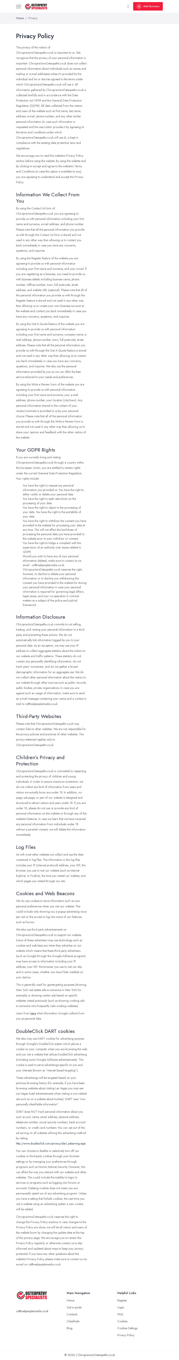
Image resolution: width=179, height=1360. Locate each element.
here (33, 1013)
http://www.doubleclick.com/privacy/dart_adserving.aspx (51, 1143)
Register (122, 1300)
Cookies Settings (127, 1328)
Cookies (122, 1321)
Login (120, 1307)
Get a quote (74, 1307)
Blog (69, 1328)
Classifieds (73, 1321)
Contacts (72, 1314)
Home (20, 18)
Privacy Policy (125, 1335)
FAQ (120, 1314)
